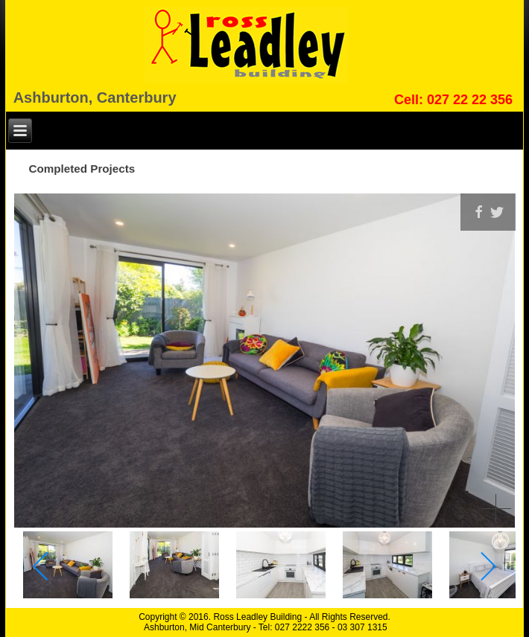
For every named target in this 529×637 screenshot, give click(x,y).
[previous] (41, 566)
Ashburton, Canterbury (95, 97)
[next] (487, 566)
